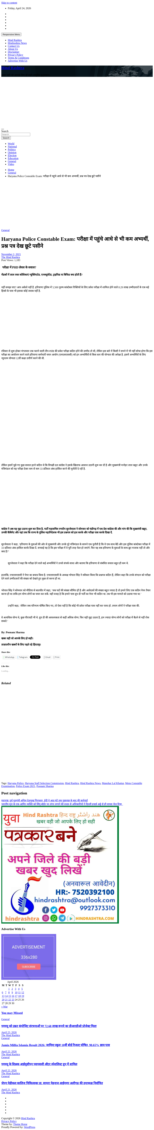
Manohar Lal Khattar (113, 783)
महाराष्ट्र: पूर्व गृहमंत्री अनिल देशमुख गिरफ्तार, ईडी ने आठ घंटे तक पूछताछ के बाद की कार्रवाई (44, 800)
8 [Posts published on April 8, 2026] (9, 992)
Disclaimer (13, 52)
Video (11, 164)
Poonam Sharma (45, 786)
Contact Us (14, 46)
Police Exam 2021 (25, 786)
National (12, 146)
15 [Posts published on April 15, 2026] (9, 996)
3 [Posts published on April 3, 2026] (15, 988)
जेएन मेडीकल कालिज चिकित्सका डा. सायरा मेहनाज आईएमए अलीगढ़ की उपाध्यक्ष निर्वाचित (52, 1083)
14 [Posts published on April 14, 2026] (6, 996)
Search (4, 131)
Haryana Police (16, 783)
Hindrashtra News (17, 43)
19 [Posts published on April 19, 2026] (22, 996)
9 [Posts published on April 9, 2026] (12, 992)
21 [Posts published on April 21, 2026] (6, 999)
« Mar (4, 1006)
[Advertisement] (77, 102)
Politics (12, 149)
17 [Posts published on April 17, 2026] (16, 996)
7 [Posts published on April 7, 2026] (5, 992)
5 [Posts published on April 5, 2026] (22, 988)
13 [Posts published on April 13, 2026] (3, 996)
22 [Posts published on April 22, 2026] (9, 999)
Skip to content (9, 2)
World (11, 143)
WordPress (29, 1127)
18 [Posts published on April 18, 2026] (19, 996)
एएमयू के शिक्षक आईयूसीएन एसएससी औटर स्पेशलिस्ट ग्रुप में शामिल (39, 1064)
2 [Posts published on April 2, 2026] (12, 988)
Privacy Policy (15, 54)
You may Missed (12, 1013)
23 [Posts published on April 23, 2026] (13, 999)
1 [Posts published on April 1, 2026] (9, 988)
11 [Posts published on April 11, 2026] (19, 992)
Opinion (12, 152)
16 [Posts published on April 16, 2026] (13, 996)
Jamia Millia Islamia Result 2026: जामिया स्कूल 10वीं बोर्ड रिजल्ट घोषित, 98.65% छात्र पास (55, 1045)
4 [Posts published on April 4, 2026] (18, 988)
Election (12, 155)
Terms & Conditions (18, 57)
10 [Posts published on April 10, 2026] (16, 992)
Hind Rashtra (15, 40)
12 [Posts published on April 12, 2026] (22, 992)
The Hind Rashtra (10, 257)
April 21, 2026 (9, 1089)
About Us (13, 49)
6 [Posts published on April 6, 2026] (2, 992)
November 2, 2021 (11, 254)
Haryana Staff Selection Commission (44, 783)
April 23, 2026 (9, 1032)
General (12, 161)
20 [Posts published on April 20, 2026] (3, 999)
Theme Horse (20, 1124)
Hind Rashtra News (90, 783)
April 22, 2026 (9, 1051)
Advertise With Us (17, 60)
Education (13, 158)
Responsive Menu (11, 34)
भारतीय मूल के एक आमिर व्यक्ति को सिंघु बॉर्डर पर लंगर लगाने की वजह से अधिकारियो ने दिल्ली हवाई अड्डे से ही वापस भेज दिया (62, 804)
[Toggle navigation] (2, 129)
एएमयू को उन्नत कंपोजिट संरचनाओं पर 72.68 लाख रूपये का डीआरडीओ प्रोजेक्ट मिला (49, 1026)
